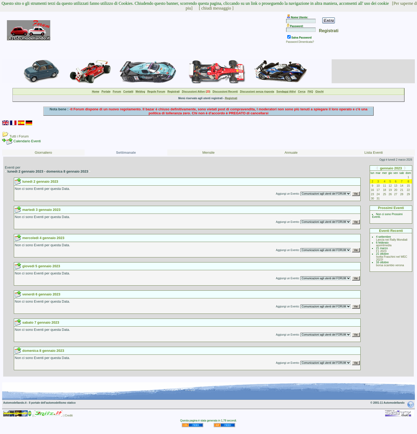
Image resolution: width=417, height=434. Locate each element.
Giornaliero (43, 153)
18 (384, 189)
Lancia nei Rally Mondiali (391, 239)
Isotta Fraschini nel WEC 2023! (391, 258)
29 (408, 194)
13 (395, 185)
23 (372, 194)
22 (408, 189)
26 (390, 194)
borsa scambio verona (390, 265)
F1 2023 (381, 251)
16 (372, 189)
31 (378, 198)
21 (401, 189)
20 (395, 189)
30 (372, 198)
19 (390, 189)
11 (384, 185)
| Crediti (68, 415)
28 (401, 194)
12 (390, 185)
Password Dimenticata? (300, 41)
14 (401, 185)
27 (395, 194)
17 (378, 189)
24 (378, 194)
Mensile (208, 153)
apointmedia (383, 245)
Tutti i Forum (18, 136)
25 (384, 194)
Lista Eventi (373, 153)
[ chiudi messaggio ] (216, 8)
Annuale (291, 153)
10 (378, 185)
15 (408, 185)
